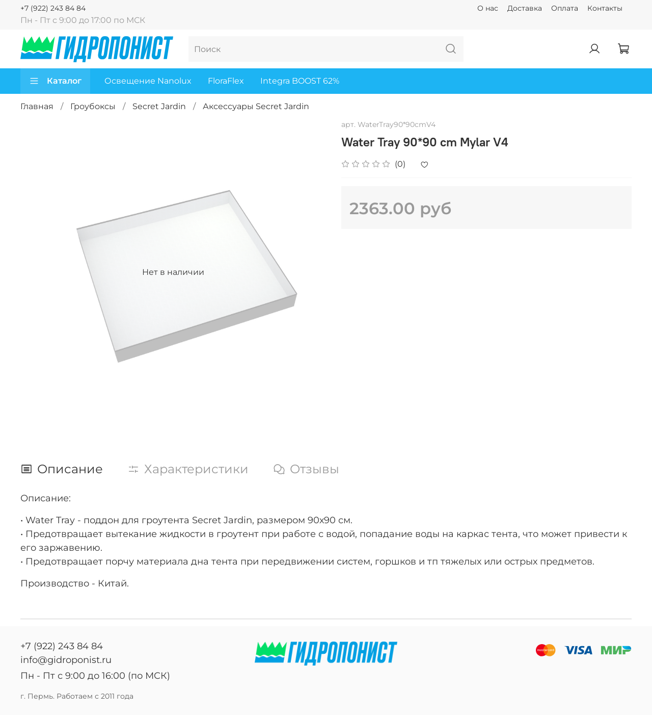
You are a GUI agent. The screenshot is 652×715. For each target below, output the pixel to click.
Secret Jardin (159, 106)
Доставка (524, 8)
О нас (487, 8)
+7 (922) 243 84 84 (53, 8)
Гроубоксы (93, 106)
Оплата (564, 8)
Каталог (55, 81)
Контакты (604, 8)
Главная (36, 106)
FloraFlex (226, 81)
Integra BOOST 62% (299, 81)
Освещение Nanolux (148, 81)
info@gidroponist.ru (66, 660)
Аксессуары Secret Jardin (256, 106)
